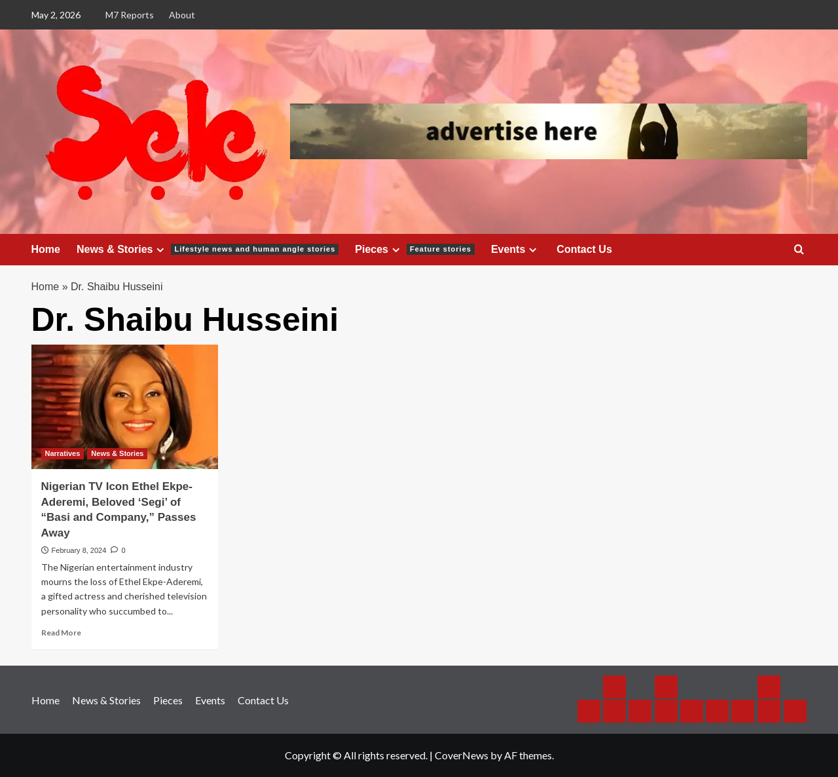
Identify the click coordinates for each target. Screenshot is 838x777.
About (182, 14)
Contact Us (583, 249)
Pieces (415, 250)
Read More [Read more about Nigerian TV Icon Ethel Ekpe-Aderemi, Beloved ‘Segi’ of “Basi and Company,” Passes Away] (61, 632)
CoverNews (461, 755)
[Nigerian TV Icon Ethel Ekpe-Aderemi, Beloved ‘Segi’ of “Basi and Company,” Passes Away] (124, 407)
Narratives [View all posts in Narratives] (63, 453)
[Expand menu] (160, 250)
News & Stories (207, 250)
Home (45, 249)
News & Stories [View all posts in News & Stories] (117, 453)
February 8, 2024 (79, 550)
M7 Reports (129, 14)
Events (515, 250)
